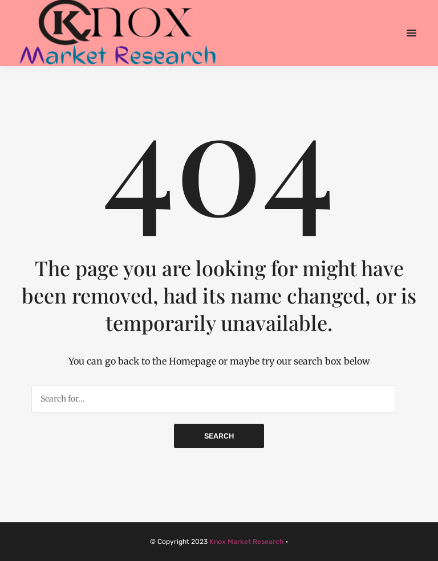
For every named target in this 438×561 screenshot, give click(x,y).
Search (219, 436)
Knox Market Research (246, 542)
